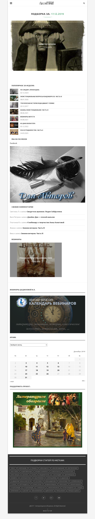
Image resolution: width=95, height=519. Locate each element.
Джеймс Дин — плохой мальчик (41, 217)
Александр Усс (46, 467)
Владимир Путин (46, 475)
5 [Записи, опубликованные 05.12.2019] (47, 362)
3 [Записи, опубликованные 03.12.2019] (26, 362)
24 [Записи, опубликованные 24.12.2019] (26, 373)
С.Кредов (44, 492)
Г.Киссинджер (60, 475)
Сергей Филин (54, 492)
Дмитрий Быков (73, 475)
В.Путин (35, 475)
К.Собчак (27, 485)
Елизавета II (14, 478)
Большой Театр (72, 471)
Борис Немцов (15, 475)
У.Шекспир (66, 492)
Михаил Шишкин (27, 489)
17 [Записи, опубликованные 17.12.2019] (26, 370)
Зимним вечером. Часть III (34, 227)
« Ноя (12, 381)
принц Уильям (26, 496)
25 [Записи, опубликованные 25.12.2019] (37, 373)
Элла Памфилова (78, 492)
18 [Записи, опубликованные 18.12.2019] (37, 370)
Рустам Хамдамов (31, 492)
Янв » (83, 380)
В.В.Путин (26, 475)
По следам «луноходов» (28, 89)
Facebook (13, 143)
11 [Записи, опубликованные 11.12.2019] (37, 366)
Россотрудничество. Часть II (30, 129)
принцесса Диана (40, 496)
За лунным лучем (27, 478)
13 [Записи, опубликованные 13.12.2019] (58, 366)
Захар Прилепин (41, 478)
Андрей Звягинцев (27, 471)
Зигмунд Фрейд (55, 478)
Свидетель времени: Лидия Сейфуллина (44, 211)
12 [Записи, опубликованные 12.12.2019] (47, 366)
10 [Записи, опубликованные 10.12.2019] (26, 366)
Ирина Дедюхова (52, 482)
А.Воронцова (23, 467)
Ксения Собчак (52, 485)
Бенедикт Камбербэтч (43, 471)
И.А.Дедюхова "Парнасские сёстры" (22, 482)
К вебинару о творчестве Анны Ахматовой (46, 222)
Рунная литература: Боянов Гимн (36, 257)
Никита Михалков (16, 492)
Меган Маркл (15, 489)
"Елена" (13, 467)
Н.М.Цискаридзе (42, 489)
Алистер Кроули (47, 44)
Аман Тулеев (14, 471)
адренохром (15, 496)
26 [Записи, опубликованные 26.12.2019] (47, 373)
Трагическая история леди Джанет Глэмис (35, 103)
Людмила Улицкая (67, 485)
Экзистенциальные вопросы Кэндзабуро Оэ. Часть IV (38, 96)
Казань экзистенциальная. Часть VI (32, 109)
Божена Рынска (59, 471)
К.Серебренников (16, 485)
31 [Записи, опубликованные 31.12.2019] (26, 377)
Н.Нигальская (68, 489)
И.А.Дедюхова (67, 478)
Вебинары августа (26, 116)
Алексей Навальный (60, 467)
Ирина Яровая (66, 482)
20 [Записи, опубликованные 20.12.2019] (58, 370)
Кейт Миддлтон (39, 485)
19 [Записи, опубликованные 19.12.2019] (47, 370)
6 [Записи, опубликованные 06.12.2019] (58, 362)
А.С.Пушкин (34, 467)
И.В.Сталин (40, 482)
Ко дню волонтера (27, 123)
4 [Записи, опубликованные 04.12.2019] (36, 362)
